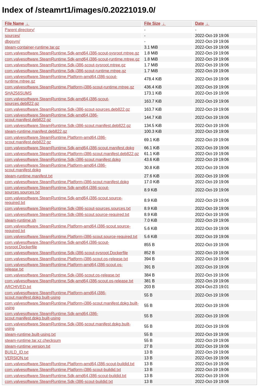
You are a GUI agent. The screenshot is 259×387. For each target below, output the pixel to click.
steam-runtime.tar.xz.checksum (33, 340)
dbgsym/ (12, 41)
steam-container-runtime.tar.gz (32, 47)
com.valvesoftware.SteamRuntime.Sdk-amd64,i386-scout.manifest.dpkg (69, 148)
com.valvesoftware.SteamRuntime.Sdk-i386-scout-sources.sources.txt (68, 208)
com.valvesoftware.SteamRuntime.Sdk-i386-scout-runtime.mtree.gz (65, 71)
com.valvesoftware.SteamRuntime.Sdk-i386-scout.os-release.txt (62, 275)
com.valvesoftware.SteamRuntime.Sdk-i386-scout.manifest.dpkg (63, 159)
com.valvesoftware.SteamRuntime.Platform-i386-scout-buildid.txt (63, 369)
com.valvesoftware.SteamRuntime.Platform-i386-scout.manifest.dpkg (67, 182)
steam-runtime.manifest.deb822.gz (36, 131)
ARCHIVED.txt (18, 287)
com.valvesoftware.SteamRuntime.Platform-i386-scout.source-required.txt (71, 236)
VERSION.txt (16, 358)
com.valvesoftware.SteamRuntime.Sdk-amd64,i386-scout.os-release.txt (69, 281)
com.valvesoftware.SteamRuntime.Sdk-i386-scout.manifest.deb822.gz (68, 125)
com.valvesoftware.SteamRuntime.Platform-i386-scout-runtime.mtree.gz (69, 87)
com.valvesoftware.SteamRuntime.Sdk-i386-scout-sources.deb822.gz (67, 109)
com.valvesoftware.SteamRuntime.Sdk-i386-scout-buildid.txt (59, 381)
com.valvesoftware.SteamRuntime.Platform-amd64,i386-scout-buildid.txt (69, 364)
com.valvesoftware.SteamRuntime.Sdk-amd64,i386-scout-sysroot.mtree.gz (72, 53)
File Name (14, 23)
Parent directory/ (19, 30)
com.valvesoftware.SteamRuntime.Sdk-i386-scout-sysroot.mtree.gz (65, 65)
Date (199, 23)
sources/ (12, 35)
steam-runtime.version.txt (27, 346)
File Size (152, 23)
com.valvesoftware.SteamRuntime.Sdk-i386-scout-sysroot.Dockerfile (66, 253)
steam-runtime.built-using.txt (30, 334)
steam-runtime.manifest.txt (29, 176)
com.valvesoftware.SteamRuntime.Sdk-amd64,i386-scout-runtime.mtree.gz (72, 59)
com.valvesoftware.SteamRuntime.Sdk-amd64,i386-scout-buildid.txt (65, 376)
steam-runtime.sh (20, 220)
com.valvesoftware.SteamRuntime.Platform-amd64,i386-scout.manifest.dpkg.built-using (55, 295)
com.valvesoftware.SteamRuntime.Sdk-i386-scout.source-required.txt (67, 214)
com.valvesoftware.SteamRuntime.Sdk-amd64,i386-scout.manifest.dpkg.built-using (51, 315)
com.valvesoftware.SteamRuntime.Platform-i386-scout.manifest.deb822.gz (72, 154)
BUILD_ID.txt (16, 352)
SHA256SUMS (18, 93)
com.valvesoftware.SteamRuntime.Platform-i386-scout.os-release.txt (66, 259)
